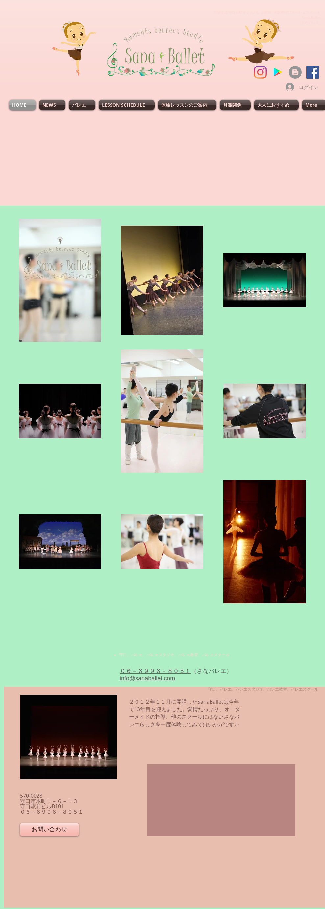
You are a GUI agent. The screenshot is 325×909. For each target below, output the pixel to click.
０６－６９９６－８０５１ (155, 671)
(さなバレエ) (310, 22)
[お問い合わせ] (49, 829)
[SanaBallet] (312, 72)
